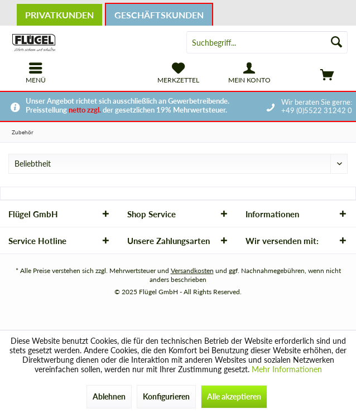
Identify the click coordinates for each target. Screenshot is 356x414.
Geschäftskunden (159, 14)
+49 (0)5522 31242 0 (316, 110)
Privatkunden (59, 14)
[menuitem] (320, 72)
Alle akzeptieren (234, 396)
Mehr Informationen (287, 369)
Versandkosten (192, 270)
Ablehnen (109, 396)
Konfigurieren (166, 396)
